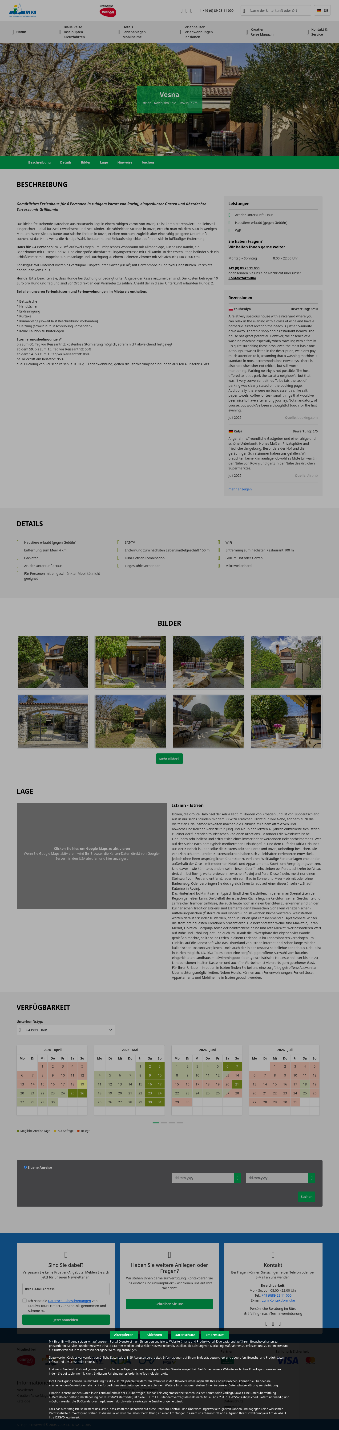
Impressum (215, 1334)
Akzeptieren (123, 1334)
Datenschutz (185, 1334)
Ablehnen (154, 1334)
